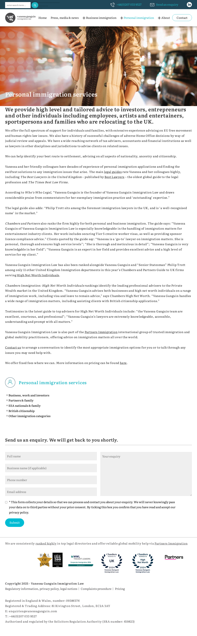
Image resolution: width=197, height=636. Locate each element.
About (165, 17)
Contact (182, 17)
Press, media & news (65, 17)
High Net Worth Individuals (38, 275)
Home (42, 17)
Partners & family (20, 400)
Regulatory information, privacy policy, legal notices (41, 588)
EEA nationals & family (24, 405)
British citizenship (21, 411)
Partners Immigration (101, 332)
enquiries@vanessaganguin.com (33, 611)
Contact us (13, 347)
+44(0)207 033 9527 (129, 4)
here (123, 363)
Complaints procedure (96, 588)
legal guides (113, 172)
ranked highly (46, 543)
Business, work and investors (28, 395)
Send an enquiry (167, 4)
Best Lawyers (114, 177)
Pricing (120, 588)
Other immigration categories (29, 416)
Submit (15, 522)
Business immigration (101, 17)
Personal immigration (139, 17)
